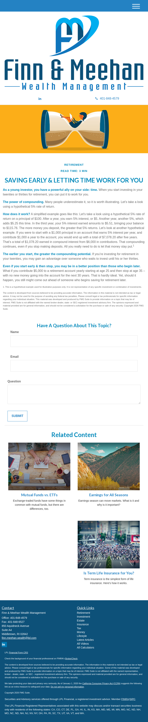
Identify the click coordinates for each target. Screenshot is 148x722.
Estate (81, 620)
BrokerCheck (71, 658)
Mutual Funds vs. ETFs (39, 495)
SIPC (132, 699)
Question (14, 381)
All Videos (83, 643)
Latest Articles (85, 639)
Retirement (83, 612)
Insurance (83, 624)
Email (14, 356)
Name (14, 332)
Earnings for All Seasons (108, 495)
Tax (79, 628)
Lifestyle (82, 635)
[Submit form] (17, 416)
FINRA (125, 699)
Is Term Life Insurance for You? (108, 573)
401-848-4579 (107, 98)
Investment (83, 616)
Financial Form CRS (18, 652)
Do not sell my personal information (67, 687)
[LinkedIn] (40, 99)
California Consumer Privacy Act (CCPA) (101, 683)
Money (81, 632)
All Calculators (85, 647)
